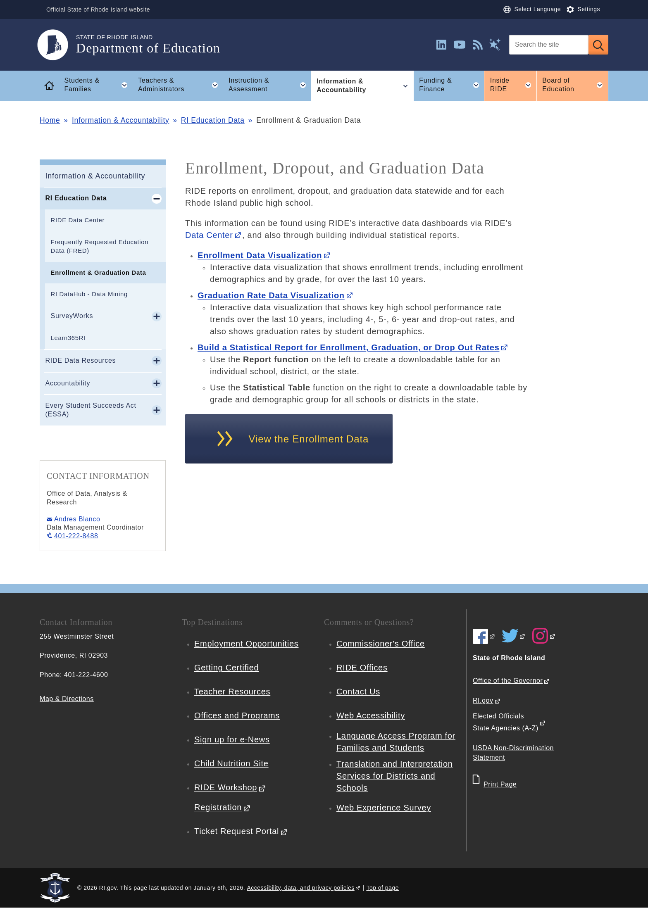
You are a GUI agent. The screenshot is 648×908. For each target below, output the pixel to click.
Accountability (68, 383)
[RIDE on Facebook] (484, 636)
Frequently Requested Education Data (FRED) (100, 246)
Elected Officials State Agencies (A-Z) (505, 722)
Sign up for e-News (232, 739)
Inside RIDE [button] (513, 85)
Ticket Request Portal (236, 831)
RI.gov (483, 700)
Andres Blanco (77, 519)
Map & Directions (67, 698)
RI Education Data (213, 120)
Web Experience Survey (383, 807)
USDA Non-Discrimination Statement (513, 752)
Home (50, 120)
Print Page (500, 784)
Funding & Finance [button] (451, 85)
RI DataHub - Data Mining (89, 294)
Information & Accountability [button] (365, 86)
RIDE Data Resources (80, 360)
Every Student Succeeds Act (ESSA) (90, 410)
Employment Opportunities (246, 643)
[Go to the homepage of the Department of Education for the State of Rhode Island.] (58, 45)
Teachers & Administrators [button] (180, 85)
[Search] (548, 45)
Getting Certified (226, 667)
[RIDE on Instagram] (544, 636)
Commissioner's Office (380, 643)
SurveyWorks (72, 315)
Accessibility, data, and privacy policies (300, 887)
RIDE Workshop (225, 787)
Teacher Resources (232, 691)
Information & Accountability (120, 120)
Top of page (382, 887)
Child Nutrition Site (231, 763)
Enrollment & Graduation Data (98, 272)
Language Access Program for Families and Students (395, 741)
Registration (218, 807)
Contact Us (358, 691)
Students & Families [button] (98, 85)
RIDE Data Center (78, 220)
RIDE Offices (362, 667)
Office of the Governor (508, 680)
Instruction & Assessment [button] (270, 85)
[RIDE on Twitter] (514, 636)
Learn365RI (68, 338)
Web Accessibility (370, 715)
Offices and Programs (237, 715)
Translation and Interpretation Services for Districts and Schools (394, 775)
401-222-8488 (76, 536)
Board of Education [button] (575, 85)
